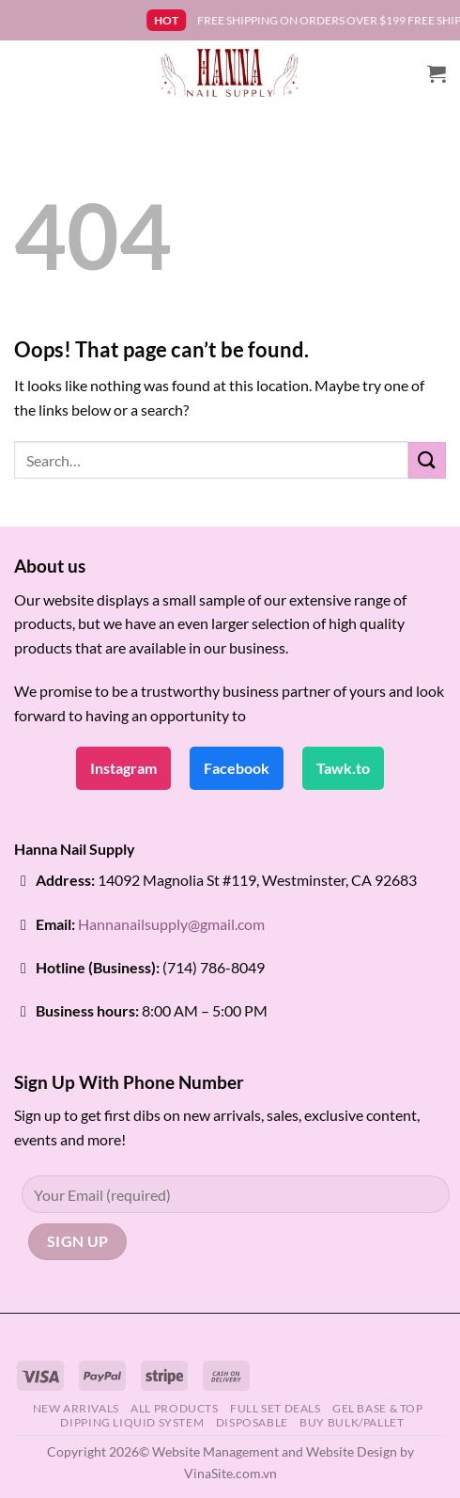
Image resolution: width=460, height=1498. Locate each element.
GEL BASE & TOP (377, 1408)
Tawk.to (343, 768)
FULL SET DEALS (275, 1408)
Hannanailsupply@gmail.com (171, 924)
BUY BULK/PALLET (351, 1422)
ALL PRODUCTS (174, 1408)
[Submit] (427, 460)
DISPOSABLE (252, 1422)
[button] (436, 73)
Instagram (123, 768)
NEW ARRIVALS (76, 1408)
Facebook (236, 768)
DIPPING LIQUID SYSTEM (132, 1422)
